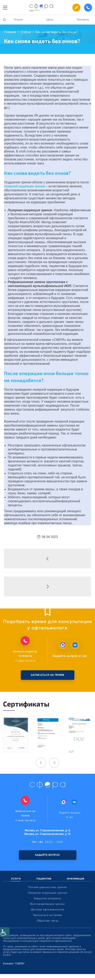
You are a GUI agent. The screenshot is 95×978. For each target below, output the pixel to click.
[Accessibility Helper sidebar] (5, 932)
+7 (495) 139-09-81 (25, 661)
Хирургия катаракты (47, 898)
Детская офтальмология (47, 909)
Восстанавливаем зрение (47, 904)
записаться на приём (47, 675)
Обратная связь (48, 920)
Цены (49, 19)
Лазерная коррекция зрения (47, 892)
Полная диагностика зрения (47, 887)
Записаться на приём (47, 915)
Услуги (18, 19)
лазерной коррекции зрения (24, 186)
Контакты (83, 19)
